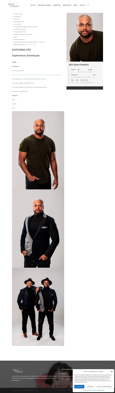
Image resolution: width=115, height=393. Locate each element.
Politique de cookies (87, 390)
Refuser (90, 386)
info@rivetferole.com (66, 379)
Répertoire (56, 5)
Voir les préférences (104, 386)
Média (75, 5)
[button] (112, 371)
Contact (82, 5)
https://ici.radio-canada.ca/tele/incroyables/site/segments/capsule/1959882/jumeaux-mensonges (37, 74)
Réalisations (67, 5)
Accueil (32, 5)
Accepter (79, 386)
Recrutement (61, 390)
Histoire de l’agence (44, 5)
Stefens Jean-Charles (30, 44)
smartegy (36, 390)
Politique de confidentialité (98, 390)
